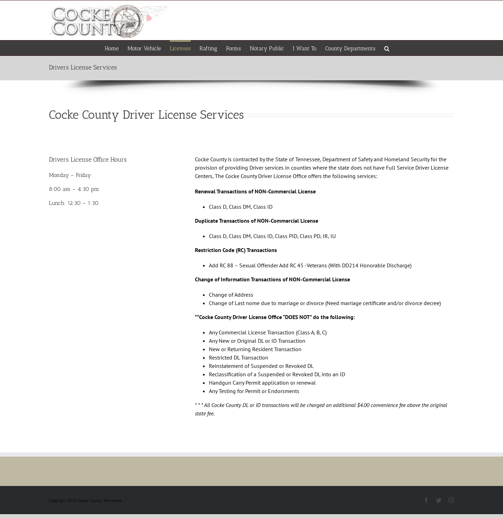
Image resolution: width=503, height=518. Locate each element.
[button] (386, 48)
